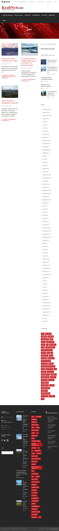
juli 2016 (45, 318)
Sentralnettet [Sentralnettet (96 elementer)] (45, 374)
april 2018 (45, 252)
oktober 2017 (46, 271)
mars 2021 (45, 165)
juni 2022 (45, 125)
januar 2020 (46, 187)
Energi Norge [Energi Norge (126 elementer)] (50, 341)
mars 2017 (45, 293)
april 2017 (45, 290)
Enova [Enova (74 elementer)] (43, 344)
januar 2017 (46, 299)
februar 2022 (46, 134)
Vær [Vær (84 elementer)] (43, 398)
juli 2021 (45, 156)
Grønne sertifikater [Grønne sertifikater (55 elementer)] (47, 350)
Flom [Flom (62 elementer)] (43, 347)
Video (4, 20)
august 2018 (46, 240)
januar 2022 (46, 137)
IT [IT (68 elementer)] (51, 352)
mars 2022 (45, 131)
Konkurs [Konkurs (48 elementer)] (44, 358)
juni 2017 (45, 284)
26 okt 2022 (21, 477)
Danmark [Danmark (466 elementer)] (50, 336)
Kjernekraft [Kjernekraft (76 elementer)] (45, 355)
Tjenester (27, 15)
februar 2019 (46, 221)
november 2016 (47, 306)
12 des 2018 (5, 63)
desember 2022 (47, 109)
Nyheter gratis (12, 76)
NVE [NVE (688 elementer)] (55, 369)
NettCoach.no (54, 529)
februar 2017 (46, 296)
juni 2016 (45, 321)
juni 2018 (45, 246)
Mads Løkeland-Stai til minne (52, 442)
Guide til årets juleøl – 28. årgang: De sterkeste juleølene (52, 419)
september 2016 (47, 312)
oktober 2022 (46, 112)
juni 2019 (45, 209)
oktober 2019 (46, 196)
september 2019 (47, 199)
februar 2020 (46, 184)
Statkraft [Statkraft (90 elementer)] (44, 379)
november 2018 (47, 231)
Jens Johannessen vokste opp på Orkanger (52, 437)
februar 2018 (46, 259)
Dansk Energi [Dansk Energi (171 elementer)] (45, 339)
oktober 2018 (46, 234)
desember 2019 (47, 190)
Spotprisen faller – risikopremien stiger (10, 59)
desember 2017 (47, 265)
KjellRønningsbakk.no (52, 413)
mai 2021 (45, 162)
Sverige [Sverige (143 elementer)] (52, 385)
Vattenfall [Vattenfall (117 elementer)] (44, 396)
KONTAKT (49, 1)
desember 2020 (47, 175)
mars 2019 (45, 218)
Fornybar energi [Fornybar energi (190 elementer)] (50, 347)
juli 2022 (45, 121)
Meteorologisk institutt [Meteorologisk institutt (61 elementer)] (48, 366)
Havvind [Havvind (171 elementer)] (44, 352)
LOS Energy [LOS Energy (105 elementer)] (44, 363)
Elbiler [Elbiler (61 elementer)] (43, 341)
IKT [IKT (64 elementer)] (48, 352)
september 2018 (47, 237)
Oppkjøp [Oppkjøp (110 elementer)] (43, 371)
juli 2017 (45, 281)
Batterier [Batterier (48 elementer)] (48, 333)
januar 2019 (46, 224)
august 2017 (46, 277)
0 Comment (52, 64)
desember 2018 (47, 228)
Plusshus (44, 15)
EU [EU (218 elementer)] (47, 344)
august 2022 (46, 118)
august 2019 (46, 203)
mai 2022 (45, 128)
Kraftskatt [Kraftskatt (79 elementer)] (51, 358)
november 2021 (47, 143)
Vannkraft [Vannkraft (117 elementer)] (44, 390)
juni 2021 (45, 159)
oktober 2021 (46, 146)
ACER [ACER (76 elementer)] (43, 333)
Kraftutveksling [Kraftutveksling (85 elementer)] (46, 360)
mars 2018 (45, 256)
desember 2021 (47, 140)
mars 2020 (45, 181)
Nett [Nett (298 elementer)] (43, 369)
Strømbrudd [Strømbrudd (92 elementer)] (45, 382)
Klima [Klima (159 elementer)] (51, 355)
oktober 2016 (46, 309)
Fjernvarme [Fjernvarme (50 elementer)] (53, 344)
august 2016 (46, 315)
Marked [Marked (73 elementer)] (51, 363)
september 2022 (47, 115)
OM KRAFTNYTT (41, 1)
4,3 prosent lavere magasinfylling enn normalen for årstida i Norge (29, 61)
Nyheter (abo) (18, 15)
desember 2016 (47, 302)
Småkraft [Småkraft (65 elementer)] (53, 374)
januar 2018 (46, 262)
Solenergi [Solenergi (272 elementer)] (53, 377)
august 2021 (46, 153)
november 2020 (47, 178)
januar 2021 (46, 171)
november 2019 (47, 193)
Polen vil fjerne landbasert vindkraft (10, 102)
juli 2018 (45, 243)
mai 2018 (45, 249)
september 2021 (47, 150)
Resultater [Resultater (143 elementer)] (50, 371)
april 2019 (45, 215)
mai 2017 (45, 287)
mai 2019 (45, 212)
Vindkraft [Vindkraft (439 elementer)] (51, 396)
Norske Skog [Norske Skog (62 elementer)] (49, 369)
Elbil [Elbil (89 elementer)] (51, 339)
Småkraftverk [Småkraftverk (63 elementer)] (45, 377)
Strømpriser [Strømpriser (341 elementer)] (45, 385)
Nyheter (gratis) (7, 15)
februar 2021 (46, 168)
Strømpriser (36, 15)
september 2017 (47, 274)
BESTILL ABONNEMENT (21, 1)
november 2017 (47, 268)
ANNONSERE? (31, 1)
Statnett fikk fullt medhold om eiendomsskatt (52, 93)
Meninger (52, 15)
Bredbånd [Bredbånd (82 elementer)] (44, 336)
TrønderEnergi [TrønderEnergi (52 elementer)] (45, 388)
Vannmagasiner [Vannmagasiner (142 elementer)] (46, 393)
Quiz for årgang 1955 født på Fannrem (51, 426)
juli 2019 (45, 206)
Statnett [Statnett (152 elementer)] (51, 379)
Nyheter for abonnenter (29, 79)
